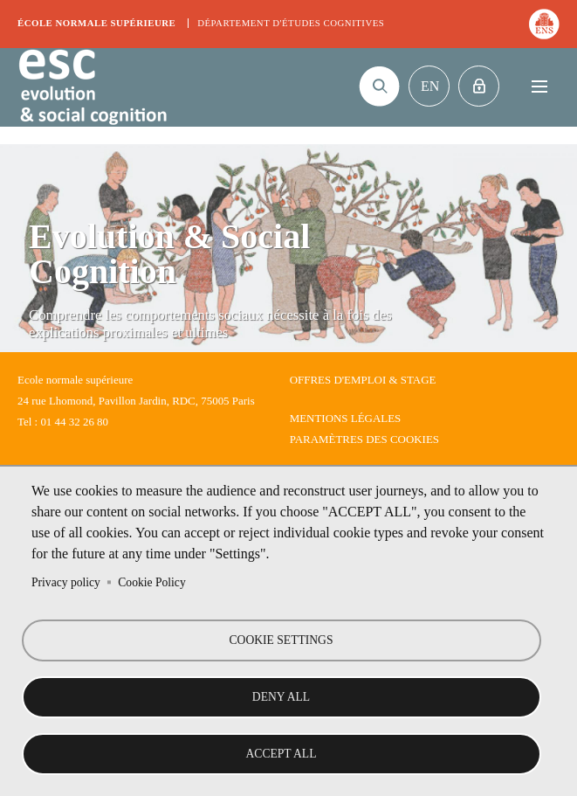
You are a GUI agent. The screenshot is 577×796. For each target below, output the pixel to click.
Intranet (478, 86)
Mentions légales (346, 418)
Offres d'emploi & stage (363, 379)
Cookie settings (281, 640)
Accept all (281, 753)
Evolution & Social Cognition (92, 87)
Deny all (281, 696)
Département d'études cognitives (290, 22)
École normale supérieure (96, 22)
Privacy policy (65, 582)
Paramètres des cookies (364, 439)
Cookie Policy (151, 582)
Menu (539, 86)
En (430, 86)
